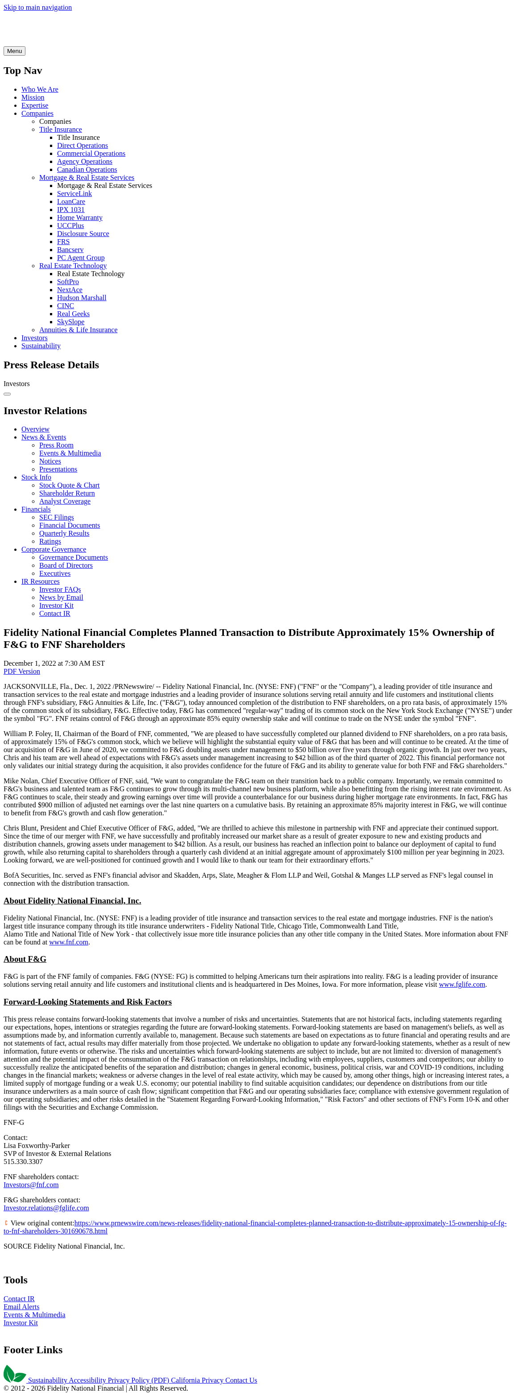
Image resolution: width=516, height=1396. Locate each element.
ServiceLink (74, 193)
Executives (54, 573)
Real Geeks (73, 313)
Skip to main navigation (38, 7)
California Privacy (198, 1380)
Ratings (50, 541)
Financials (36, 509)
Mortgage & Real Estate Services (86, 177)
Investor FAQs (60, 589)
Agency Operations (84, 161)
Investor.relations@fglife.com (46, 1208)
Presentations (58, 469)
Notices (50, 461)
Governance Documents (73, 557)
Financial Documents (69, 525)
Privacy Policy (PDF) (139, 1380)
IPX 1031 (71, 209)
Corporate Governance (53, 549)
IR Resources (40, 581)
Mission (33, 97)
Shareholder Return (67, 493)
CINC (65, 305)
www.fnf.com (68, 942)
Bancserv (70, 249)
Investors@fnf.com (31, 1184)
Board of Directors (66, 565)
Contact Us (241, 1380)
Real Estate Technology (73, 265)
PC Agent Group (81, 257)
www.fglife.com (462, 984)
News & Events (43, 437)
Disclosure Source (83, 233)
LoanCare (71, 201)
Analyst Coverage (65, 501)
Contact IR (54, 613)
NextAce (70, 289)
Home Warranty (80, 217)
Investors (34, 338)
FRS (63, 241)
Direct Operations (82, 145)
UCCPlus (70, 225)
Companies (37, 113)
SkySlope (70, 322)
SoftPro (68, 281)
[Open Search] (14, 51)
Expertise (34, 105)
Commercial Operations (91, 153)
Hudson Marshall (82, 297)
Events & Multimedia (70, 453)
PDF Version (22, 671)
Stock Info (36, 477)
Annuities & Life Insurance (78, 330)
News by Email (61, 597)
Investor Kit (56, 605)
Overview (35, 429)
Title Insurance (60, 129)
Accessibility (88, 1380)
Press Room (56, 445)
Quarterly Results (64, 533)
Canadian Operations (87, 169)
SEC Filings (56, 517)
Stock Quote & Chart (69, 485)
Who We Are (39, 89)
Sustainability (41, 346)
